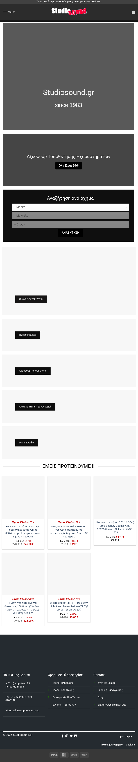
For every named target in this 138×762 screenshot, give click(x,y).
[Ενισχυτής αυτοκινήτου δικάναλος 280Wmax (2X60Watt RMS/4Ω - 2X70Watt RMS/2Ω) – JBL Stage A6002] (23, 574)
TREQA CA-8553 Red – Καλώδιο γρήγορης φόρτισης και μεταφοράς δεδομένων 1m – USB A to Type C (69, 531)
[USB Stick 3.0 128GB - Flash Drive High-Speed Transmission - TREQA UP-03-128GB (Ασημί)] (69, 574)
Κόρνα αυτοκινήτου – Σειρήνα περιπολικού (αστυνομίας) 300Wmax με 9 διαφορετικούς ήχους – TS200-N (22, 531)
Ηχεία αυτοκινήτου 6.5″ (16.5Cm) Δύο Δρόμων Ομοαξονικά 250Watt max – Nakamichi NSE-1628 (115, 527)
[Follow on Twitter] (71, 736)
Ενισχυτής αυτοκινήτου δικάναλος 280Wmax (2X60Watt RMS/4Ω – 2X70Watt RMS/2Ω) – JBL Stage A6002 (22, 608)
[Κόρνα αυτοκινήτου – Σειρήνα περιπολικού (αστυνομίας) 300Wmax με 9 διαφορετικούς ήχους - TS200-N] (23, 497)
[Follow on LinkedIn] (75, 736)
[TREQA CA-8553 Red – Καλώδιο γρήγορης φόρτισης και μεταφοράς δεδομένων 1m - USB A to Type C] (69, 497)
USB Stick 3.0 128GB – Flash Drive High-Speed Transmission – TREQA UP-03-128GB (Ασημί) (68, 606)
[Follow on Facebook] (62, 736)
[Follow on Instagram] (66, 736)
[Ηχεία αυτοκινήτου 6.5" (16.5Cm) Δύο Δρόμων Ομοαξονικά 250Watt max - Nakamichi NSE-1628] (115, 497)
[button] (9, 11)
